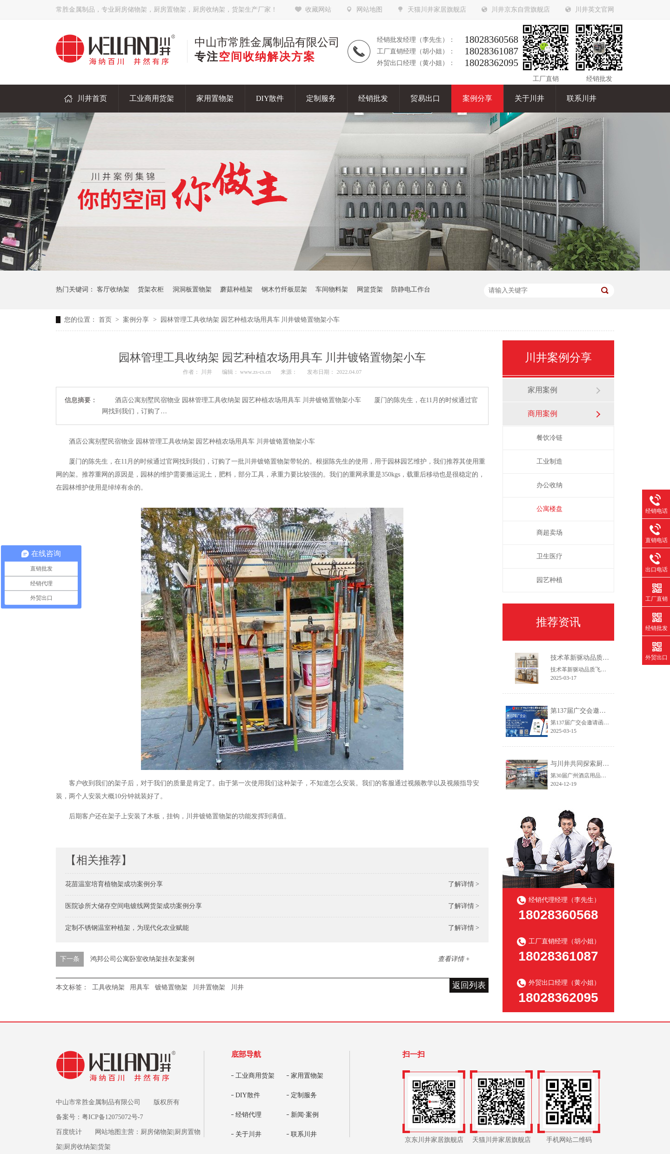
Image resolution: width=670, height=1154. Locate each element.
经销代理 (248, 1114)
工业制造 (549, 461)
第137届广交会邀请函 (581, 710)
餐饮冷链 (549, 437)
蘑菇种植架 (236, 289)
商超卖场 (549, 532)
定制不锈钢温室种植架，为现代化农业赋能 (127, 927)
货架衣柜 (151, 289)
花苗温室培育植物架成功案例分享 (114, 884)
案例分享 (137, 319)
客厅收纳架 (113, 289)
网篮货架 (370, 289)
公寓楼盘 (549, 508)
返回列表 (469, 985)
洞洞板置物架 (192, 289)
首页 (106, 319)
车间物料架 (331, 289)
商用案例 (542, 414)
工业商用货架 (255, 1075)
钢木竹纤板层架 (284, 289)
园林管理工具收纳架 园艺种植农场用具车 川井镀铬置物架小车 (250, 319)
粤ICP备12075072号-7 (112, 1117)
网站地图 (369, 9)
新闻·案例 (305, 1114)
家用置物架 (307, 1075)
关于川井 (248, 1134)
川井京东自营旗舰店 (520, 9)
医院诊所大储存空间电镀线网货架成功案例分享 (133, 905)
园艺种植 (549, 580)
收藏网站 (318, 9)
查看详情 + (454, 958)
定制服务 (304, 1095)
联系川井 (304, 1134)
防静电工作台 (410, 289)
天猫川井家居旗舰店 (437, 9)
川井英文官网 (594, 9)
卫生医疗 (549, 556)
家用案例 (542, 390)
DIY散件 (247, 1095)
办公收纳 (549, 485)
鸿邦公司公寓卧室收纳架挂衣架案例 (142, 958)
